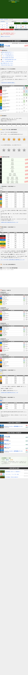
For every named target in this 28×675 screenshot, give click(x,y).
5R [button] (21, 25)
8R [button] (7, 27)
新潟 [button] (7, 23)
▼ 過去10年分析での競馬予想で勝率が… (8, 82)
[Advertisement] (14, 9)
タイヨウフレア (5, 96)
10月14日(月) (14, 21)
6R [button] (25, 25)
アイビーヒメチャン (6, 106)
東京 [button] (21, 23)
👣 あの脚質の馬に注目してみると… (7, 63)
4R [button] (16, 25)
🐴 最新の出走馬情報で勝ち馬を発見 (7, 57)
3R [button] (11, 25)
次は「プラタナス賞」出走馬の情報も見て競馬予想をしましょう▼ (12, 308)
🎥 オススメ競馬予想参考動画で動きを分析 (8, 59)
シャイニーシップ (5, 110)
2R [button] (7, 25)
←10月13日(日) (2, 21)
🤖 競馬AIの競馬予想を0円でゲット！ (7, 52)
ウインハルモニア (5, 103)
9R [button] (11, 27)
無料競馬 (14, 2)
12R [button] (25, 27)
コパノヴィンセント (6, 100)
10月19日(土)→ (25, 21)
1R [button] (2, 25)
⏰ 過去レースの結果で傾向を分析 (7, 61)
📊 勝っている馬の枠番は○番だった (7, 54)
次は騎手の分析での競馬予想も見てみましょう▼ (9, 246)
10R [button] (16, 27)
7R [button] (2, 27)
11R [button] (21, 27)
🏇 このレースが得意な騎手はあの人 (7, 55)
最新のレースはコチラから (5, 36)
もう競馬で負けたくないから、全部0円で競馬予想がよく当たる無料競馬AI (14, 0)
